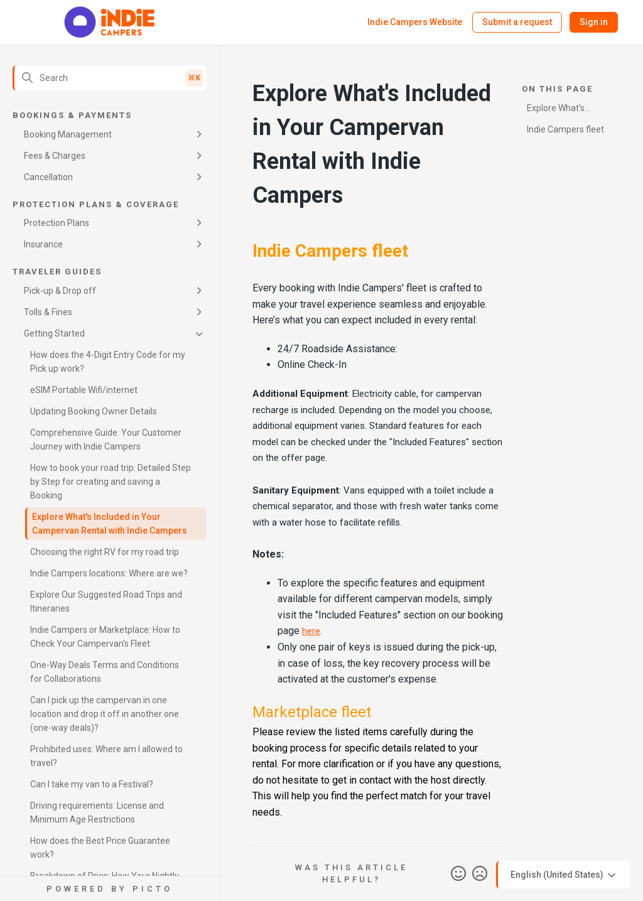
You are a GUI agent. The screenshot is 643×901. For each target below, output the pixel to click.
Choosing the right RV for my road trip (104, 552)
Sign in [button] (594, 22)
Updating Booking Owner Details (93, 411)
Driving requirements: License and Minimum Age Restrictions (97, 812)
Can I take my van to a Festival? (91, 784)
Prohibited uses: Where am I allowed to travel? (106, 756)
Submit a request (517, 22)
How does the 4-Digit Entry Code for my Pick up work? (107, 362)
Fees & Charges (54, 156)
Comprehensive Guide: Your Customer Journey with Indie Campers (105, 439)
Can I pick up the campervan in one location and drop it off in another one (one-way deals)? (104, 714)
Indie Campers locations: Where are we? (109, 573)
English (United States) (564, 875)
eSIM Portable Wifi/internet (84, 390)
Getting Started (54, 333)
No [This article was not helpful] (479, 874)
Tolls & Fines (48, 312)
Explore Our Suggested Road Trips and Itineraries (106, 601)
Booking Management (68, 134)
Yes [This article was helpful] (458, 874)
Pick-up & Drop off (60, 291)
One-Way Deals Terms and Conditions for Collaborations (104, 672)
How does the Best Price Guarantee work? (100, 848)
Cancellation (48, 177)
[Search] (110, 77)
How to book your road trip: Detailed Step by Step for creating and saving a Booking (110, 481)
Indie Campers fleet (565, 129)
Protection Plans (56, 223)
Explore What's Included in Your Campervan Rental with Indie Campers (109, 524)
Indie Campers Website (414, 22)
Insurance (43, 244)
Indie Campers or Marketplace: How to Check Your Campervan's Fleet (105, 637)
